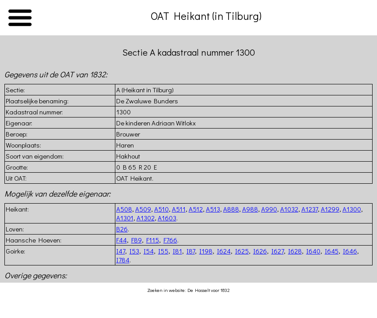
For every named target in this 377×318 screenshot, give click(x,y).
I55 (163, 250)
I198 (206, 250)
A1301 (124, 217)
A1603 (167, 217)
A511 (179, 208)
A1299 (330, 208)
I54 (149, 250)
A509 (143, 208)
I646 (350, 250)
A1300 (352, 208)
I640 (313, 250)
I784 (122, 259)
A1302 (146, 217)
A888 (231, 208)
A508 (124, 208)
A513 (213, 208)
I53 (134, 250)
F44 (121, 239)
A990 (269, 208)
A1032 (289, 208)
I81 (177, 250)
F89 (136, 239)
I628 (295, 250)
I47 (120, 250)
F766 (170, 239)
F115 (152, 239)
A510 (161, 208)
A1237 (309, 208)
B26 (122, 228)
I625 (242, 250)
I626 (260, 250)
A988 (250, 208)
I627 (277, 250)
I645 (332, 250)
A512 (196, 208)
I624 (224, 250)
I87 (191, 250)
